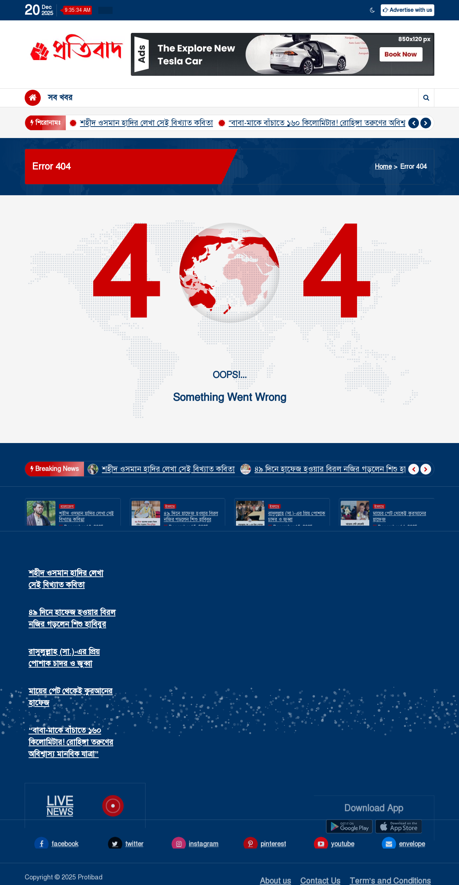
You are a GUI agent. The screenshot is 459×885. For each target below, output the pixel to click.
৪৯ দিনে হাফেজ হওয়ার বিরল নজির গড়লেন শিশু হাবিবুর (338, 486)
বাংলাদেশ (67, 522)
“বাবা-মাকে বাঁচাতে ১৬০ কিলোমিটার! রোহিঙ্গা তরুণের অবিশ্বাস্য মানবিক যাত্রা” (343, 123)
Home (383, 167)
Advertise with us (407, 10)
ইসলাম (170, 522)
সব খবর (60, 97)
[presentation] (413, 123)
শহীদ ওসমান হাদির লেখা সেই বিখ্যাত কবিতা (146, 123)
